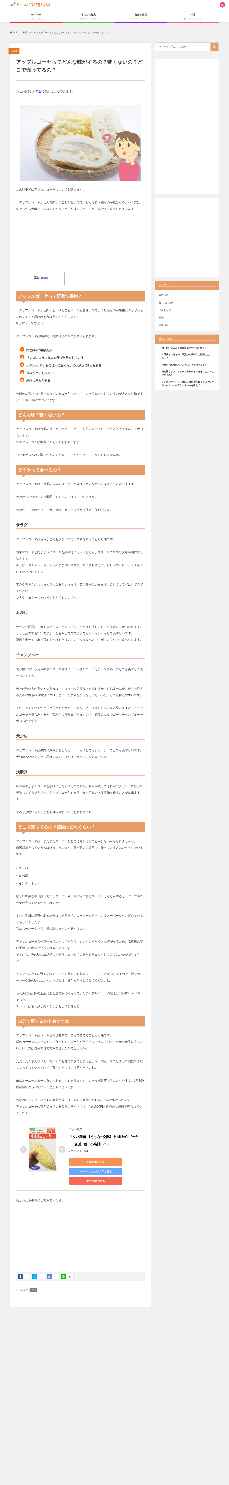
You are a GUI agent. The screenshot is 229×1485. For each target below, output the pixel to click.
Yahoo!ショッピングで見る (95, 1171)
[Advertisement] (80, 245)
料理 (15, 51)
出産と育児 (165, 310)
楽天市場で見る (95, 1180)
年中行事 (164, 295)
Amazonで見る (96, 1162)
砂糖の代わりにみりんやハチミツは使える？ (184, 365)
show (44, 277)
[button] (222, 5)
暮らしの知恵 (166, 302)
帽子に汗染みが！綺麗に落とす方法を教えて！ (185, 348)
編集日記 (164, 325)
